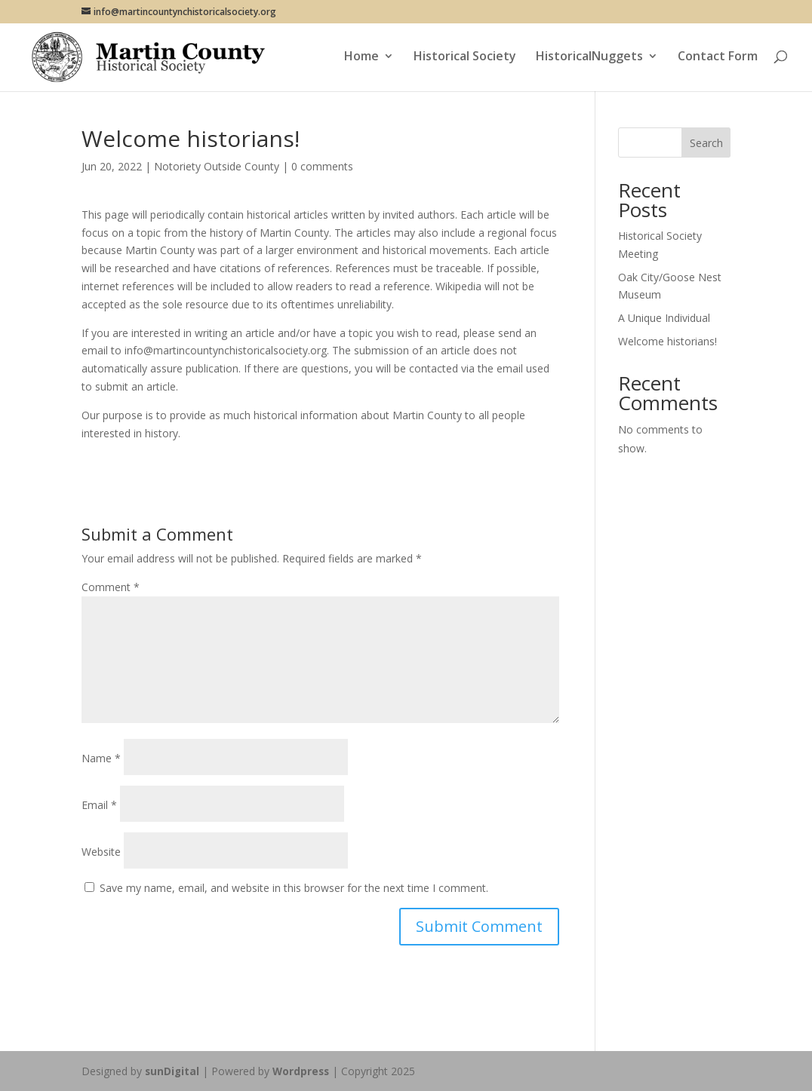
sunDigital (173, 1071)
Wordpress (303, 1071)
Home (361, 59)
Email (99, 805)
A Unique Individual (664, 318)
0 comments (322, 166)
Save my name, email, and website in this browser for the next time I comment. (294, 888)
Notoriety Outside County (216, 166)
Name (101, 758)
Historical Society (465, 59)
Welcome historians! (667, 341)
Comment (111, 587)
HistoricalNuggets (589, 59)
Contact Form (718, 59)
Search (706, 143)
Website (101, 851)
